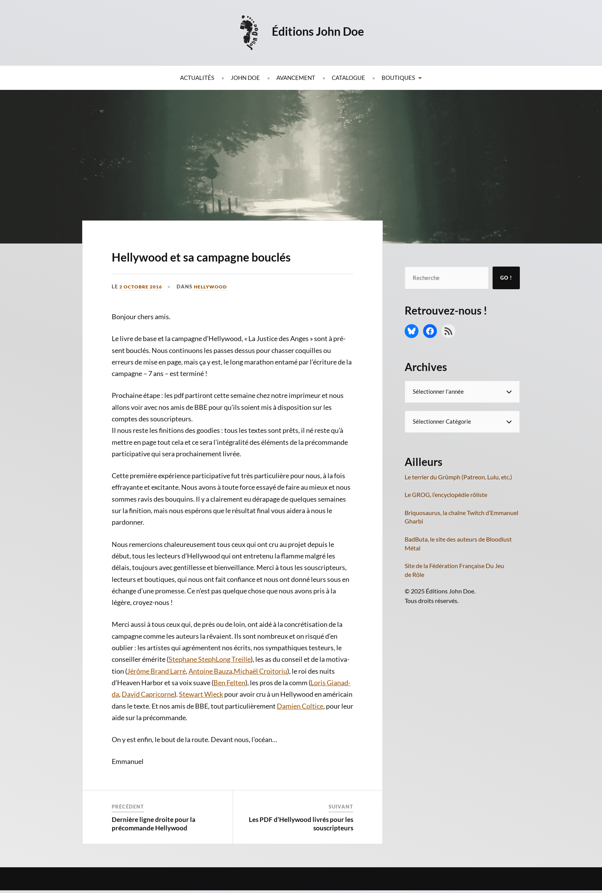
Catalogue (348, 77)
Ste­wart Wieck (201, 716)
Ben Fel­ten (229, 704)
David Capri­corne (148, 716)
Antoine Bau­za (210, 693)
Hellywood (215, 308)
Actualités (197, 77)
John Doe (245, 77)
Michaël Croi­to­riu (260, 693)
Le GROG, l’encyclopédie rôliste (446, 494)
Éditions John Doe (320, 31)
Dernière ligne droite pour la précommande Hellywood (153, 845)
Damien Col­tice (300, 728)
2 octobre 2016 (142, 308)
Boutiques (398, 77)
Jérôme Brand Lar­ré (156, 693)
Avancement (295, 77)
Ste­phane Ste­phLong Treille (210, 681)
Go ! (506, 278)
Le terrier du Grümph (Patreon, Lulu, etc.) (458, 476)
